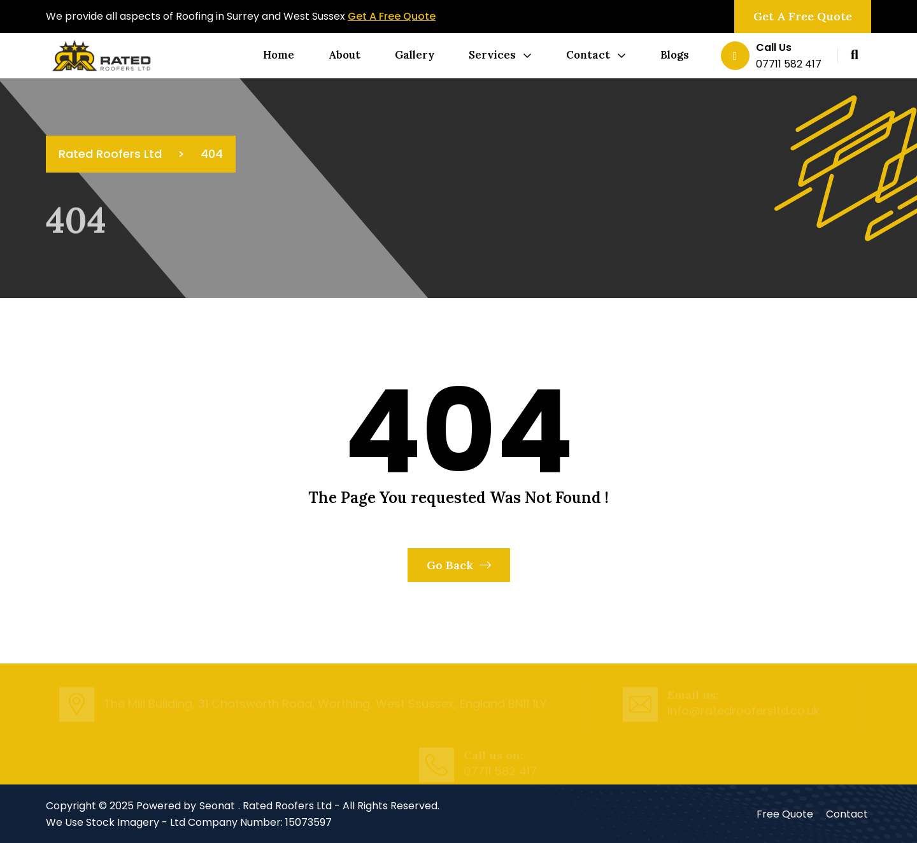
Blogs (674, 55)
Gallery (414, 55)
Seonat (217, 805)
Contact (588, 55)
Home (278, 55)
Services (492, 55)
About (344, 55)
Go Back (459, 565)
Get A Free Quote (392, 16)
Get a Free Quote (802, 16)
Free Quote (785, 814)
